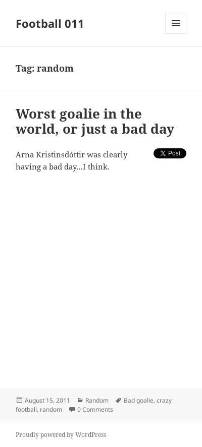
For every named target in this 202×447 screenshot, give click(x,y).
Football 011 (50, 23)
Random (97, 400)
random (51, 409)
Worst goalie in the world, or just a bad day (95, 121)
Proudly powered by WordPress (61, 434)
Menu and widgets (176, 33)
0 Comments (95, 409)
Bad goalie (139, 400)
